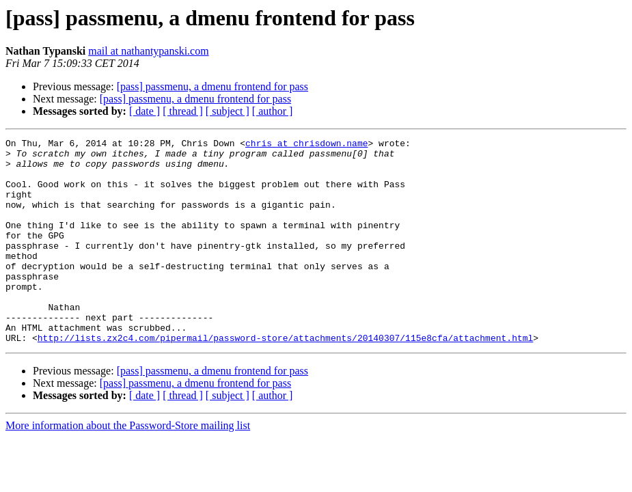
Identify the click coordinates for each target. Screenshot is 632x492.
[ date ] (144, 111)
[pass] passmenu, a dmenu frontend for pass (212, 86)
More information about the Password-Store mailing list (127, 466)
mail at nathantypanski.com (148, 51)
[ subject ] (227, 111)
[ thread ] (183, 111)
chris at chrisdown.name (306, 145)
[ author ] (272, 111)
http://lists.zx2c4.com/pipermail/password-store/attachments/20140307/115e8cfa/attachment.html (285, 378)
